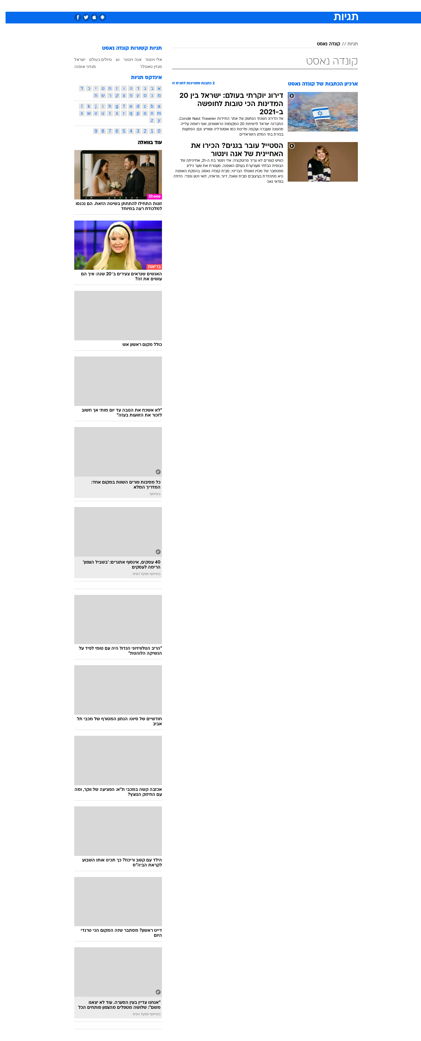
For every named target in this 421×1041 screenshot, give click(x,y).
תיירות (187, 6)
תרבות (275, 6)
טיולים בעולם (95, 59)
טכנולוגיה (165, 6)
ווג (112, 59)
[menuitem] (310, 6)
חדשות (314, 6)
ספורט (294, 6)
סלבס (256, 6)
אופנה (143, 6)
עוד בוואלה (144, 142)
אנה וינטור (127, 59)
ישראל (74, 59)
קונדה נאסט (323, 44)
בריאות (207, 6)
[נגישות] (8, 6)
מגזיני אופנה (79, 66)
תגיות (347, 44)
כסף (240, 6)
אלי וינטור (147, 59)
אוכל (225, 6)
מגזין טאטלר (145, 66)
